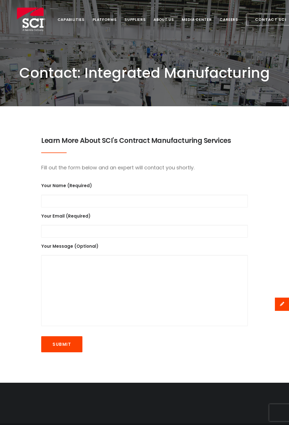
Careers (213, 19)
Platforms (89, 19)
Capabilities (55, 19)
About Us (148, 19)
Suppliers (119, 19)
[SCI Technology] (23, 20)
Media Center (181, 19)
